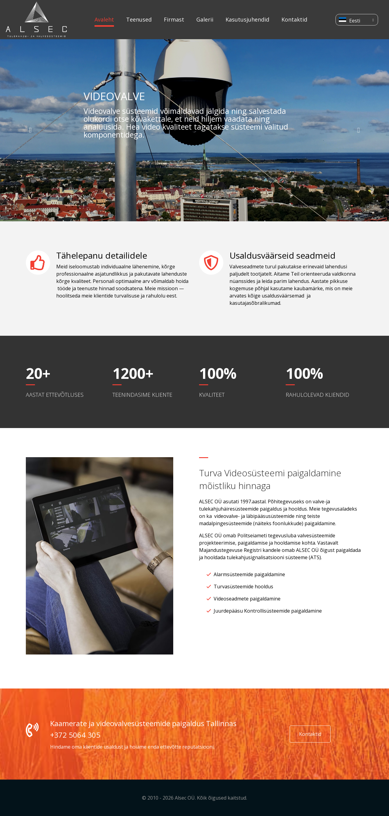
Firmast (174, 19)
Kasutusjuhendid (247, 19)
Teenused (139, 19)
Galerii (204, 19)
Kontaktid (294, 19)
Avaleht (104, 19)
